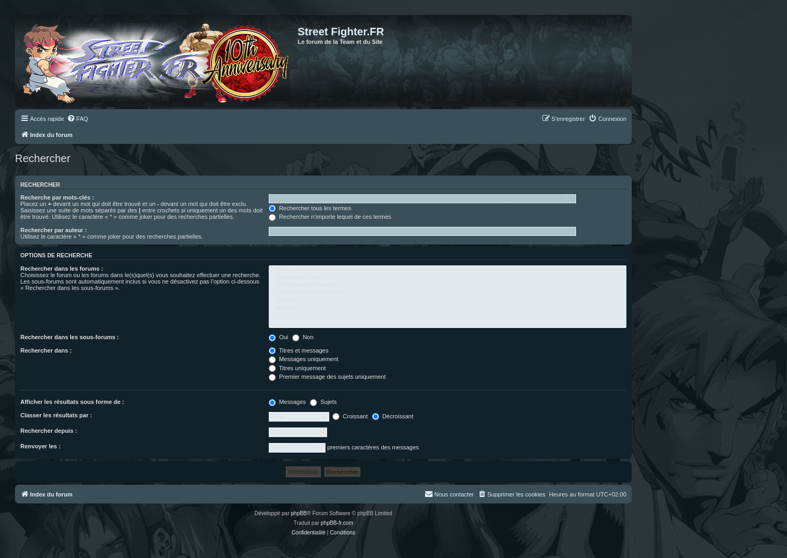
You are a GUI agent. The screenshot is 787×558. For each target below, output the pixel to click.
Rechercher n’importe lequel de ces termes (330, 216)
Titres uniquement (297, 368)
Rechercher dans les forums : (61, 268)
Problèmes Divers (447, 277)
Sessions (447, 300)
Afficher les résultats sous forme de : (72, 402)
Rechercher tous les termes (310, 208)
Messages (287, 402)
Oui (278, 337)
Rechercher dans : (46, 350)
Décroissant (392, 416)
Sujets (323, 402)
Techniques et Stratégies (447, 285)
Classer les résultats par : (56, 415)
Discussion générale (447, 270)
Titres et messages (298, 350)
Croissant (350, 416)
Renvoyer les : (40, 446)
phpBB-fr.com (337, 523)
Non (302, 337)
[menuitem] (77, 118)
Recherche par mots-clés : (57, 197)
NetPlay (447, 308)
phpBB (299, 513)
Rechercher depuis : (48, 430)
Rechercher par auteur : (53, 230)
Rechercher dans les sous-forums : (69, 337)
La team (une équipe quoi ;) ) (447, 292)
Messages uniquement (303, 359)
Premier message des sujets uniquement (327, 376)
